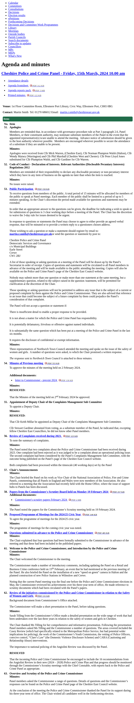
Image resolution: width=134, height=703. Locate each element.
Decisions (13, 12)
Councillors (14, 46)
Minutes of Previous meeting (34, 363)
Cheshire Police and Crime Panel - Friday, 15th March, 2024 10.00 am (63, 73)
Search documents (18, 40)
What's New (15, 55)
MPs (10, 49)
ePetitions (13, 18)
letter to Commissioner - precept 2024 (44, 380)
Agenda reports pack (26, 90)
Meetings (13, 30)
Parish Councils (17, 37)
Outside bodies (16, 34)
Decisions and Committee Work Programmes (33, 24)
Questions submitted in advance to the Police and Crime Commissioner (59, 532)
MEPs (11, 52)
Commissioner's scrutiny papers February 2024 (48, 499)
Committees (15, 6)
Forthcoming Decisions (21, 21)
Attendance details (18, 80)
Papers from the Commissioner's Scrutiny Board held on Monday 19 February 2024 (67, 491)
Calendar (13, 2)
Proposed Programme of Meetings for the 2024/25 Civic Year (53, 514)
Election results (16, 15)
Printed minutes (24, 95)
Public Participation (29, 188)
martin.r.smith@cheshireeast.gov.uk (80, 112)
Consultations (15, 9)
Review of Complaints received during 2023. (43, 435)
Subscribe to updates (19, 43)
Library (12, 27)
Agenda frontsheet (26, 85)
